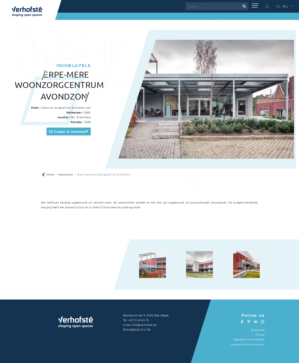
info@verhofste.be (144, 325)
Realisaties (66, 174)
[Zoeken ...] (213, 6)
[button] (255, 6)
